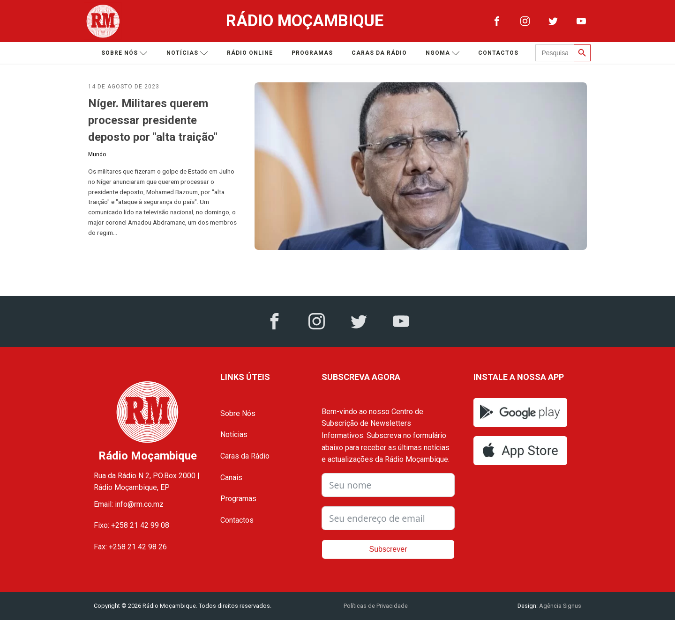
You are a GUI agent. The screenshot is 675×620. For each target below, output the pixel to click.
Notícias (187, 53)
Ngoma (443, 53)
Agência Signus (559, 605)
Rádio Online (250, 53)
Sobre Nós (237, 413)
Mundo (97, 154)
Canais (231, 477)
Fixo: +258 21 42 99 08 (131, 525)
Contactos (498, 53)
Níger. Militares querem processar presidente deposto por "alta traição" (153, 120)
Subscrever (388, 549)
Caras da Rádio (379, 53)
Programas (312, 53)
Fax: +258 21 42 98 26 (130, 546)
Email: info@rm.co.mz (129, 504)
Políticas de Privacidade (376, 605)
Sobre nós (124, 53)
